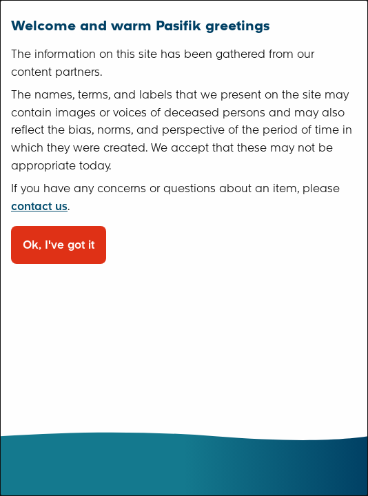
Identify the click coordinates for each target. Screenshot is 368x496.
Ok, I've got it (58, 245)
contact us (39, 206)
